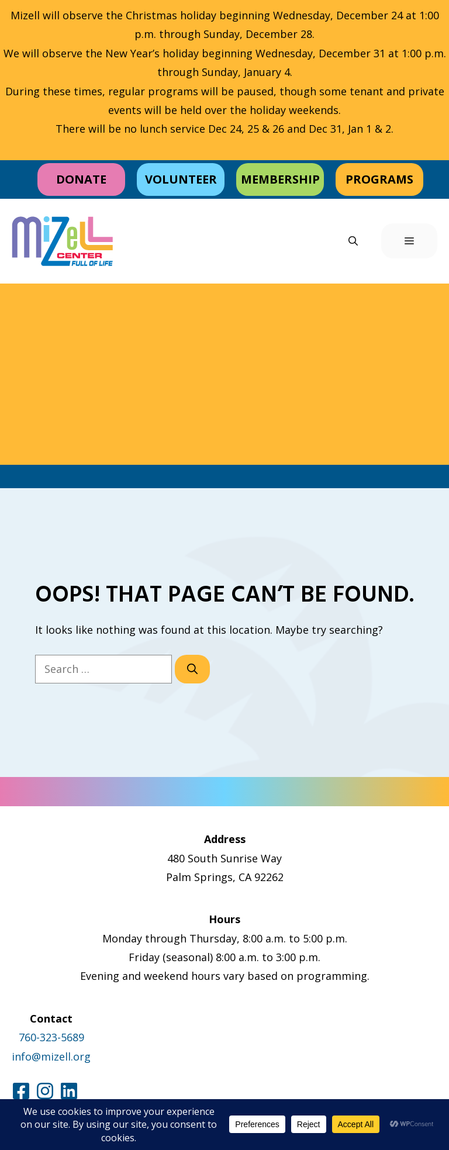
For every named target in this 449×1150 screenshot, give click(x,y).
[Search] (192, 669)
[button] (353, 240)
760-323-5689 (51, 1037)
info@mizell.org (51, 1056)
